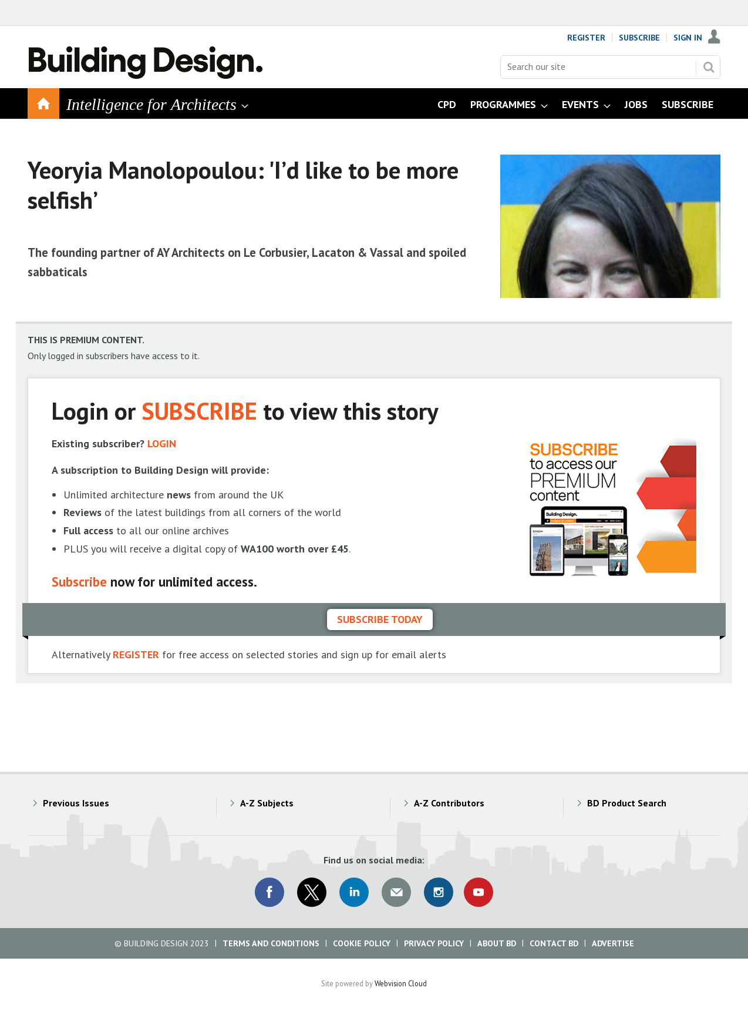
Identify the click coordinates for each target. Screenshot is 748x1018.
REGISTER (136, 654)
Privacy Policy (434, 943)
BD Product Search (626, 803)
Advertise (613, 943)
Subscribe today (380, 619)
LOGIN (161, 443)
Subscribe (639, 37)
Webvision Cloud (401, 983)
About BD (496, 943)
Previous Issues (76, 803)
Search (708, 67)
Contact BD (554, 943)
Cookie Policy (361, 943)
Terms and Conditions (271, 943)
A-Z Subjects (267, 803)
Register (586, 37)
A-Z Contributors (449, 803)
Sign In (687, 37)
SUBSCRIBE (199, 410)
